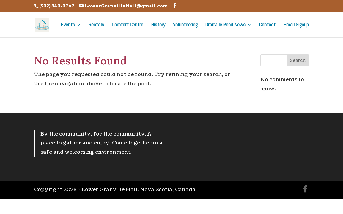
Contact (267, 25)
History (158, 25)
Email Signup (296, 25)
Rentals (96, 25)
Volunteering (185, 25)
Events (68, 25)
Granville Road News (225, 25)
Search (298, 60)
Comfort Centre (127, 25)
